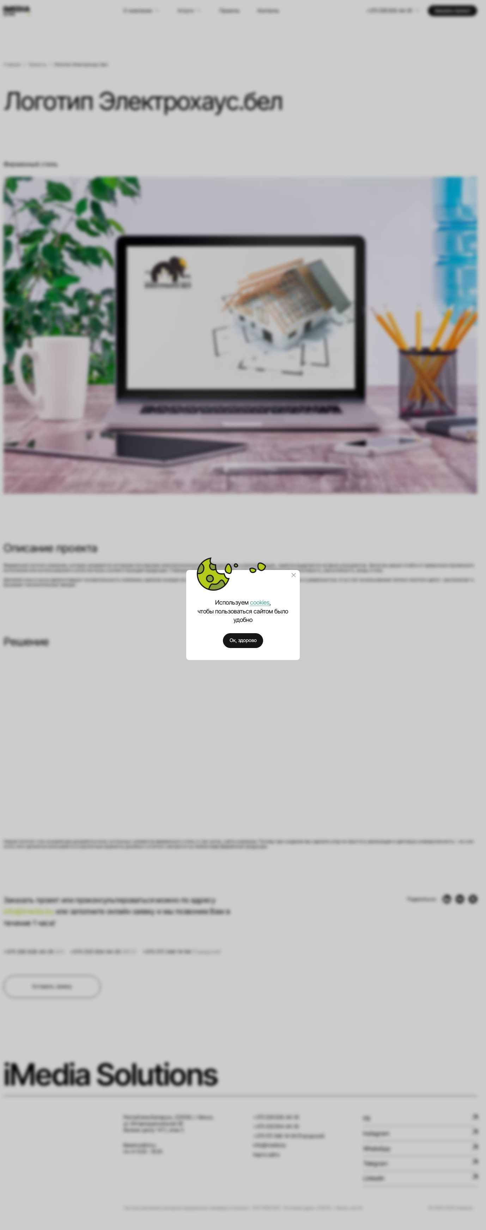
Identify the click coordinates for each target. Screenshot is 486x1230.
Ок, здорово (243, 640)
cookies (259, 602)
